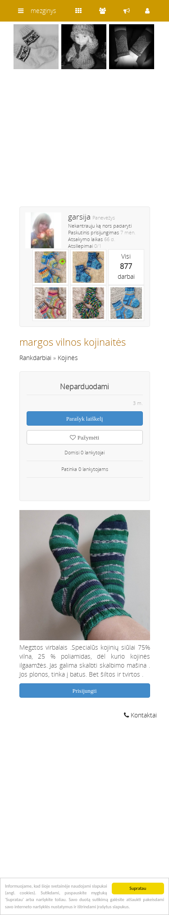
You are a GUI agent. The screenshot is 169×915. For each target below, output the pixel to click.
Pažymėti (84, 437)
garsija (79, 216)
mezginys (43, 10)
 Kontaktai (140, 715)
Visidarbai (126, 266)
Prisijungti (84, 691)
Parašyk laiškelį (84, 419)
